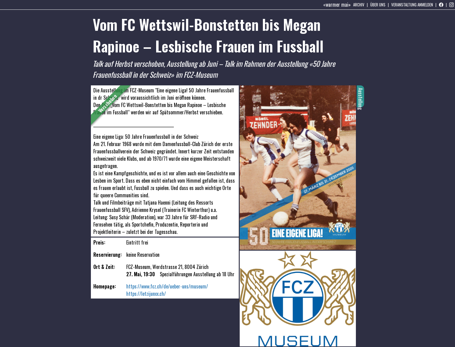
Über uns (377, 5)
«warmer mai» (337, 4)
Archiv (358, 5)
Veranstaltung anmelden (412, 5)
